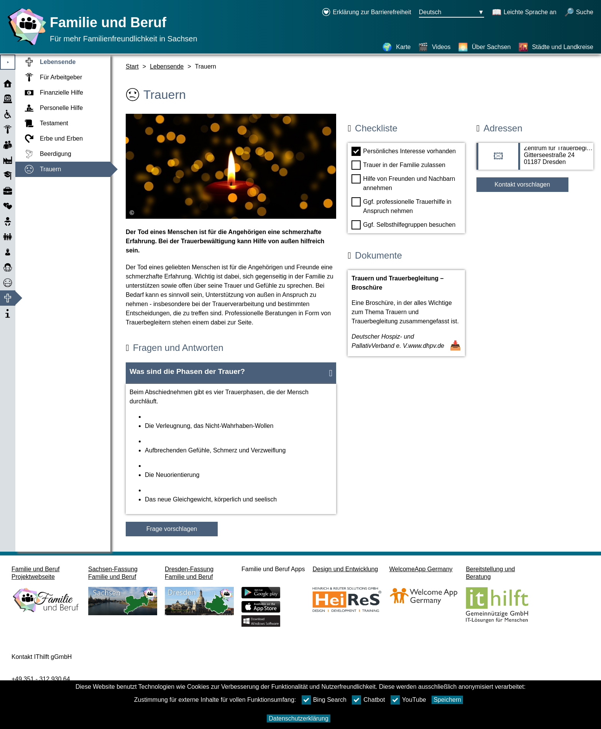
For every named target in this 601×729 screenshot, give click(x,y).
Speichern (447, 699)
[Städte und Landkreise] (555, 47)
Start (132, 66)
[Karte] (396, 47)
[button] (231, 373)
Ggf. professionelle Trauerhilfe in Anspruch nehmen (401, 205)
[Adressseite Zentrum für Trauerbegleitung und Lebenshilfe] (534, 160)
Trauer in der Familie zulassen (398, 165)
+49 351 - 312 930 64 (40, 679)
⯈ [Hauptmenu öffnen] (8, 62)
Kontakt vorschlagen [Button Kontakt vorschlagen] (522, 184)
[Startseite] (25, 45)
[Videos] (434, 47)
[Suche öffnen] (578, 13)
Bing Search (324, 699)
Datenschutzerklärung (298, 718)
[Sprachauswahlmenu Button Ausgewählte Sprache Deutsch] (451, 13)
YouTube (408, 699)
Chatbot (368, 699)
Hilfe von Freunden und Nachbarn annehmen (403, 182)
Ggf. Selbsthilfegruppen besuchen (403, 224)
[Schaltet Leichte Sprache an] (524, 13)
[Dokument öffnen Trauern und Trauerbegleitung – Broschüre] (406, 313)
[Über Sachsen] (484, 47)
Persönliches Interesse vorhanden (403, 151)
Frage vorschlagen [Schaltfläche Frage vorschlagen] (171, 529)
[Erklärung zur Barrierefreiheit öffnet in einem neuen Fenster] (366, 13)
